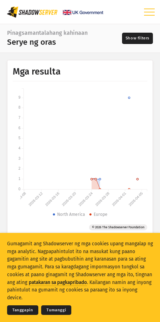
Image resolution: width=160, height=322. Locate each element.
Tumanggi (56, 310)
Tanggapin (22, 310)
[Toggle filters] (137, 38)
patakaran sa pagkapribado (58, 282)
